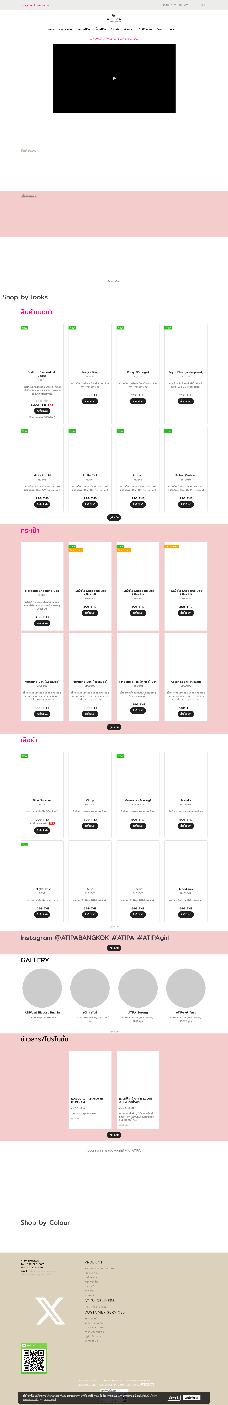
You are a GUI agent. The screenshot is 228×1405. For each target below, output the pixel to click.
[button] (181, 29)
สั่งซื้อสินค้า (42, 411)
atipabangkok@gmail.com (35, 1274)
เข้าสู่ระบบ (27, 5)
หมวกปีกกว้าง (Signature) (100, 1268)
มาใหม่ (51, 29)
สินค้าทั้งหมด (65, 29)
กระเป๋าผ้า (90, 1295)
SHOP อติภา (145, 29)
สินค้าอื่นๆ (129, 29)
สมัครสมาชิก (43, 5)
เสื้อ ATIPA (100, 29)
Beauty (115, 29)
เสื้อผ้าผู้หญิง (92, 1273)
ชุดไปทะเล (91, 1277)
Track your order (95, 1327)
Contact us (91, 1341)
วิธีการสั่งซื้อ (92, 1318)
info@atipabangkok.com (43, 1271)
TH (201, 5)
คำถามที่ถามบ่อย (94, 1332)
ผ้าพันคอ (90, 1290)
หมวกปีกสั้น (91, 1282)
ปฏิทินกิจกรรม (93, 1336)
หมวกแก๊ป (90, 1286)
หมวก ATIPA (83, 29)
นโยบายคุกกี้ (50, 1399)
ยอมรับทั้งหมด (191, 1397)
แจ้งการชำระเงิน (94, 1323)
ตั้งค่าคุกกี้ (173, 1397)
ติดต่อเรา (171, 29)
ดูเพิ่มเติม (114, 517)
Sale (159, 29)
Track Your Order (95, 1307)
